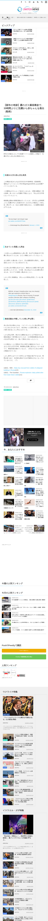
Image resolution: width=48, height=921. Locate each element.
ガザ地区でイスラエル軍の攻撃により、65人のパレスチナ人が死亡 (18, 779)
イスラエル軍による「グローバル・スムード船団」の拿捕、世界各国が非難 (28, 580)
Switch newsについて (8, 905)
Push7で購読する (24, 623)
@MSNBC (25, 276)
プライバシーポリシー (30, 905)
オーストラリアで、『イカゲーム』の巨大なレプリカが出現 (17, 50)
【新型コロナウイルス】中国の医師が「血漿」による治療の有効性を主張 (42, 33)
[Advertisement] (24, 69)
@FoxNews (23, 272)
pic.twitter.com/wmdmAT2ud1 (17, 278)
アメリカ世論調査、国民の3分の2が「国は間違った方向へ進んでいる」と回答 (29, 827)
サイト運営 (18, 905)
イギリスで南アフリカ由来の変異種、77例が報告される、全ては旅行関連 (17, 33)
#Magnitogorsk (13, 268)
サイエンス (28, 35)
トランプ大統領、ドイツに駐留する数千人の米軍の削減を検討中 (28, 602)
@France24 (30, 274)
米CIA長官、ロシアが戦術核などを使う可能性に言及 (42, 50)
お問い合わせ (42, 905)
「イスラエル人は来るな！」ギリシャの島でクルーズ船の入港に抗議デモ (29, 820)
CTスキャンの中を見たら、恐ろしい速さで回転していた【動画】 (17, 42)
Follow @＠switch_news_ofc (35, 848)
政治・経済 (6, 680)
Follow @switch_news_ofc (32, 415)
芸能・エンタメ (4, 53)
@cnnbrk (16, 272)
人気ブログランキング (7, 650)
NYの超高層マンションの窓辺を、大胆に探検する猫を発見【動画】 (29, 572)
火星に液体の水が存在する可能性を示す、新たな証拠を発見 (26, 797)
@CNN (10, 272)
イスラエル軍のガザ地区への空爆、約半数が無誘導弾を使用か (41, 733)
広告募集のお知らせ (31, 907)
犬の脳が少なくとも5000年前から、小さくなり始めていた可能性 (28, 595)
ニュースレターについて (17, 907)
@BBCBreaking (21, 274)
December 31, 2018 (30, 282)
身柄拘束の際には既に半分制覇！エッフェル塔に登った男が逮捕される (29, 812)
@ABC (36, 274)
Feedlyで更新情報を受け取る (24, 629)
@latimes (19, 276)
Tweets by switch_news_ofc (24, 844)
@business (11, 276)
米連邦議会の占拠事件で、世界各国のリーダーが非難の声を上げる (27, 804)
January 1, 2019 (34, 197)
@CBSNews (12, 274)
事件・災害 (7, 91)
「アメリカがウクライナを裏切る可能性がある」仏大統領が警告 (12, 685)
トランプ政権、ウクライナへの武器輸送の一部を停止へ (18, 708)
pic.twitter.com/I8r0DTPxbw (16, 193)
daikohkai (15, 55)
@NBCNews (31, 272)
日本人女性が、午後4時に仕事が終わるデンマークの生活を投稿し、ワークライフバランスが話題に (29, 588)
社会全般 (2, 35)
